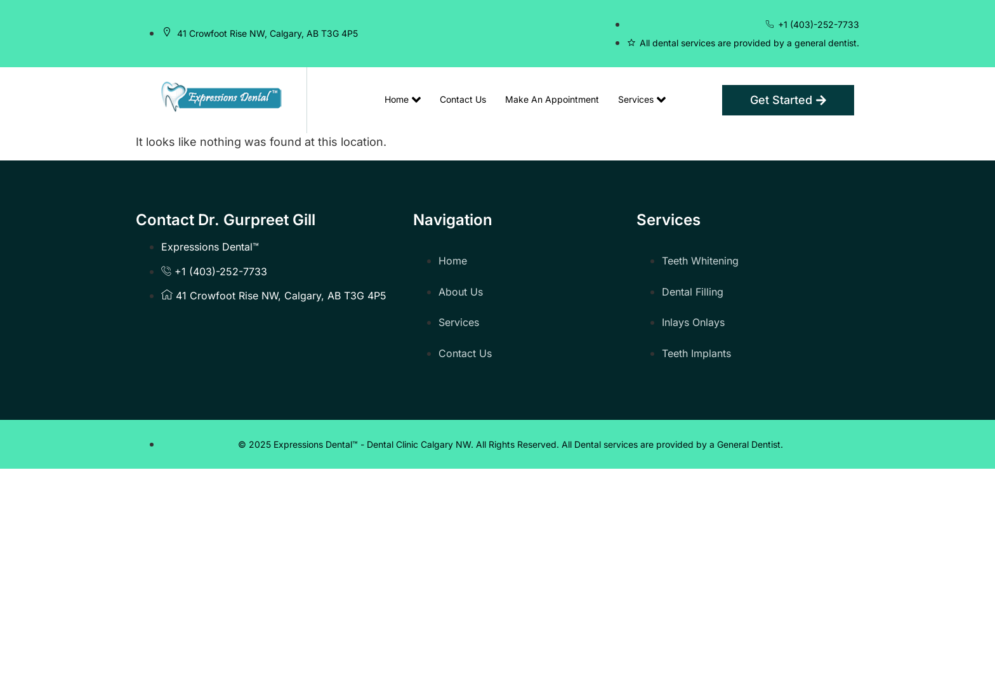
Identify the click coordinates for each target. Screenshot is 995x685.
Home (403, 100)
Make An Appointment (552, 99)
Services (642, 100)
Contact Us (463, 99)
